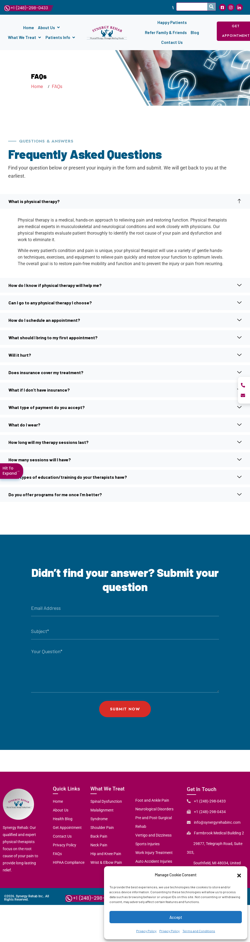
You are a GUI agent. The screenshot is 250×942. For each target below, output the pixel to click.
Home (38, 86)
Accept (175, 917)
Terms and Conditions (198, 931)
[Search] (211, 7)
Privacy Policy (146, 931)
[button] (239, 874)
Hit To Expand (11, 470)
